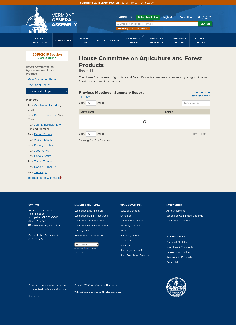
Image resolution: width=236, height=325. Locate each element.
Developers (33, 296)
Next (202, 133)
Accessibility (173, 262)
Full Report (85, 96)
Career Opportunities (178, 252)
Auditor (124, 230)
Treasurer (125, 240)
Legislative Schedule (178, 220)
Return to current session (137, 2)
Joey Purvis (41, 151)
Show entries (91, 103)
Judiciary (125, 245)
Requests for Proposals (179, 257)
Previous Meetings (39, 91)
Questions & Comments (179, 247)
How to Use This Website (88, 235)
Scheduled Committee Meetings (184, 215)
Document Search (39, 85)
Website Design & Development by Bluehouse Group (97, 292)
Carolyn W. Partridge (47, 105)
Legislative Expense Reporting (91, 225)
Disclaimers (183, 242)
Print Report (202, 92)
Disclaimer (79, 252)
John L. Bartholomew (47, 125)
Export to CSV (201, 96)
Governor (125, 215)
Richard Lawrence (45, 115)
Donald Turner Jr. (45, 167)
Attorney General (130, 225)
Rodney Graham (44, 145)
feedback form (44, 289)
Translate (90, 248)
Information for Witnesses (45, 178)
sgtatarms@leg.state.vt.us (44, 225)
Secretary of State (130, 235)
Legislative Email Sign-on (88, 210)
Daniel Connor (43, 134)
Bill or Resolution (148, 18)
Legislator (168, 17)
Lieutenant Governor (132, 220)
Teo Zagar (40, 172)
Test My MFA (81, 230)
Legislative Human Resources (91, 215)
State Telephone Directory (135, 255)
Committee (186, 17)
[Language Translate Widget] (86, 244)
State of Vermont (130, 210)
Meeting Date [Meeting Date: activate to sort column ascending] (87, 112)
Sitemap (171, 242)
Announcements (175, 210)
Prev (194, 133)
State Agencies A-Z (131, 250)
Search (205, 23)
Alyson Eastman (44, 140)
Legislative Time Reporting (89, 220)
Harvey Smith (42, 156)
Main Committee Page (42, 79)
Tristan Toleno (43, 161)
